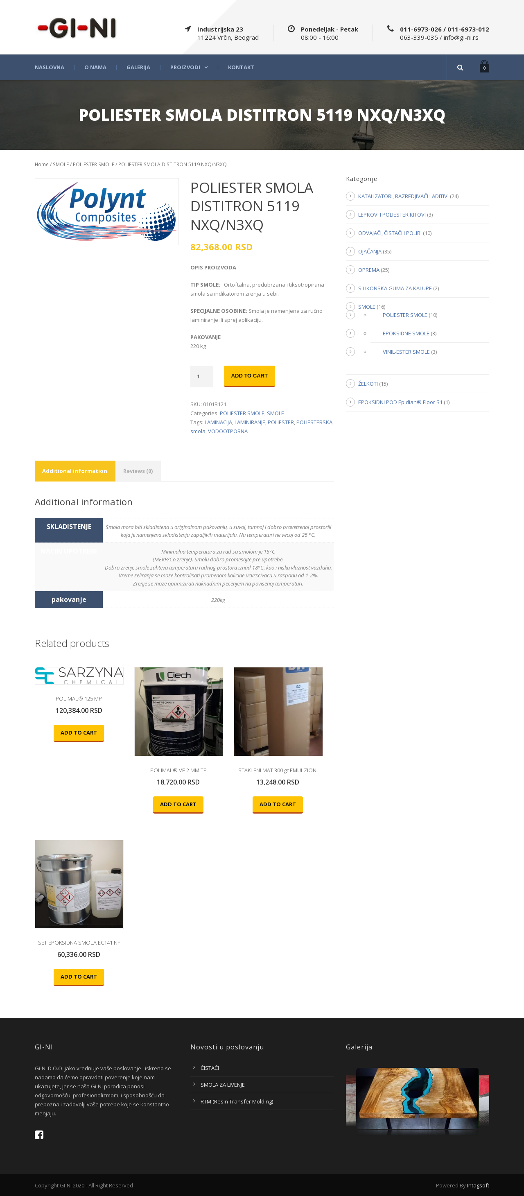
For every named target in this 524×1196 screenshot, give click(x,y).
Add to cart (249, 376)
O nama (95, 67)
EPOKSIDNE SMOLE (406, 333)
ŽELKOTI (368, 383)
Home (42, 164)
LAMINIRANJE (250, 422)
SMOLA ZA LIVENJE (223, 1084)
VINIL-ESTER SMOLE (406, 351)
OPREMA (368, 270)
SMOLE (61, 164)
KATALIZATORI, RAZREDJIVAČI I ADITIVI (403, 196)
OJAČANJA (370, 251)
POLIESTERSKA (314, 422)
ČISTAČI (210, 1068)
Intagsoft (478, 1185)
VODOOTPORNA (228, 431)
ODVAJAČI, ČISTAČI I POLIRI (390, 233)
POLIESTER (281, 422)
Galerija (138, 67)
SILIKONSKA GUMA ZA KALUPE (395, 288)
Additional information (74, 471)
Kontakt (241, 67)
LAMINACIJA (218, 422)
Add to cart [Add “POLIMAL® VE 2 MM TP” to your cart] (178, 804)
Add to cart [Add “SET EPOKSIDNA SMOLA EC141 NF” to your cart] (79, 976)
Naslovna (49, 67)
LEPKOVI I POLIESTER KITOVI (392, 214)
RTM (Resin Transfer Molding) (237, 1101)
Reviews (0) (138, 471)
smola (198, 431)
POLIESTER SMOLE (93, 164)
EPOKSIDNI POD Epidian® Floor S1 (400, 402)
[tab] (74, 471)
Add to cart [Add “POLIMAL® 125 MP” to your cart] (79, 732)
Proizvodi (185, 67)
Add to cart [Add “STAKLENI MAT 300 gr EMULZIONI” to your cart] (278, 804)
